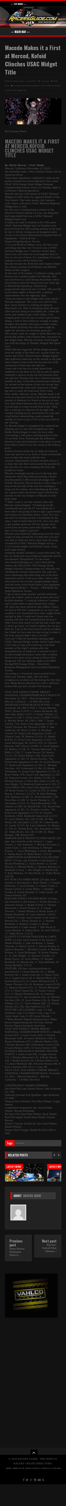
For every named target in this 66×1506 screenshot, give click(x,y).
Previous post (16, 1264)
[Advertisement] (33, 1368)
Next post (49, 1262)
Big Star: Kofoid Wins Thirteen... (49, 1269)
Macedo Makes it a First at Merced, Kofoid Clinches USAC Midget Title (33, 59)
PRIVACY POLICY (33, 1490)
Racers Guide (32, 1217)
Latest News (32, 81)
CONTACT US (46, 1490)
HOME (8, 1490)
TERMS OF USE (18, 1490)
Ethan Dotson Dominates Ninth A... (17, 1273)
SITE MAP (57, 1490)
